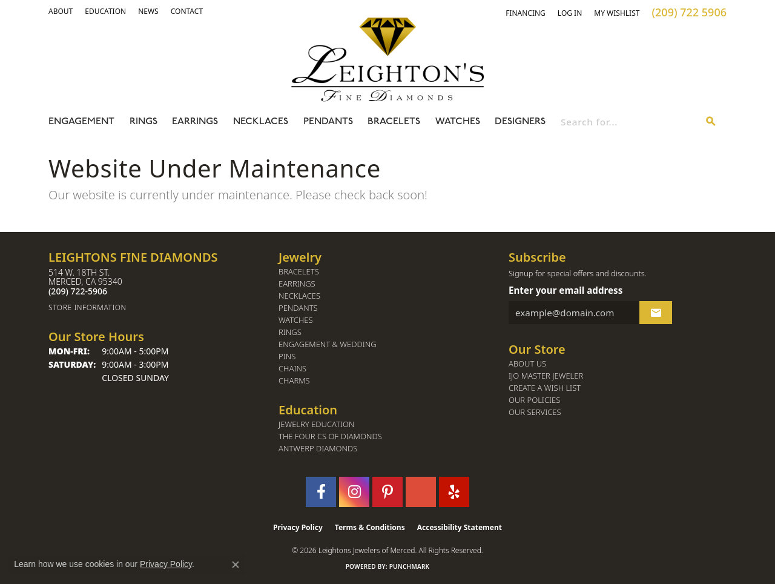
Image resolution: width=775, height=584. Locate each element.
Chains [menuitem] (292, 369)
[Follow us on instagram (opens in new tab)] (354, 492)
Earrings (195, 122)
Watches (457, 122)
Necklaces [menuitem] (299, 296)
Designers (520, 122)
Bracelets (394, 122)
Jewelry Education (316, 424)
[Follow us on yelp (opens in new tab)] (454, 492)
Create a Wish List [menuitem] (545, 388)
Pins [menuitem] (287, 356)
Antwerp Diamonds (318, 449)
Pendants (328, 122)
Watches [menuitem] (296, 320)
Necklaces (260, 122)
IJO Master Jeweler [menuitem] (546, 376)
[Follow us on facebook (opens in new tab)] (321, 492)
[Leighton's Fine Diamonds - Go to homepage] (387, 59)
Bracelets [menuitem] (299, 272)
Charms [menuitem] (294, 381)
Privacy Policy (298, 527)
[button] (60, 11)
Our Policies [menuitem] (534, 400)
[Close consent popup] (235, 564)
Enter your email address (565, 290)
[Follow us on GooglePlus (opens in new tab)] (421, 492)
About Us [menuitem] (527, 364)
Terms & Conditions (370, 527)
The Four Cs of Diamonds (330, 436)
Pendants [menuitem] (298, 308)
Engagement (81, 122)
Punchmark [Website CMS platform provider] (409, 566)
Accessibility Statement (459, 527)
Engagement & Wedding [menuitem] (328, 344)
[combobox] (628, 121)
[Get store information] (157, 307)
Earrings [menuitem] (297, 284)
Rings (143, 122)
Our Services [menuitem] (535, 412)
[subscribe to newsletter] (655, 312)
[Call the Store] (77, 291)
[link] (105, 11)
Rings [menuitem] (290, 332)
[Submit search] (711, 121)
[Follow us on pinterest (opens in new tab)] (387, 492)
